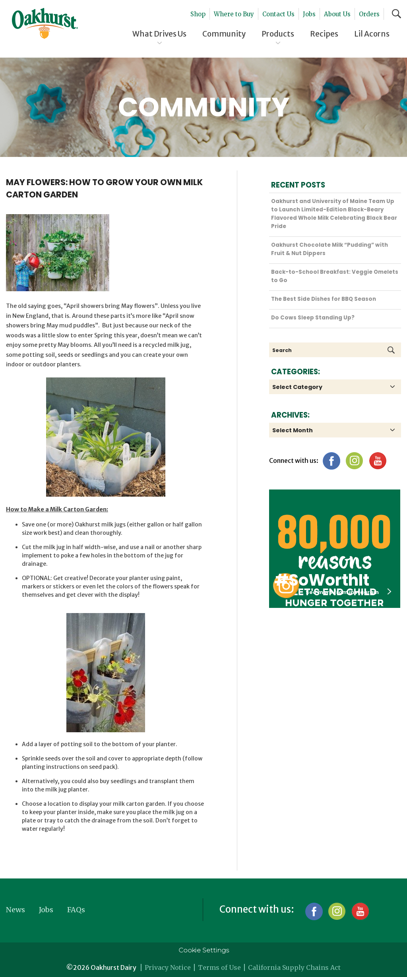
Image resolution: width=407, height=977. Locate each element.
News (15, 909)
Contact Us (278, 14)
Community (224, 34)
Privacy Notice (168, 967)
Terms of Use (219, 967)
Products (278, 34)
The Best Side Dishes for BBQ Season (323, 299)
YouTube (377, 461)
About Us (337, 14)
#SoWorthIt (321, 580)
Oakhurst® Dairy (45, 23)
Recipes (324, 34)
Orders (369, 14)
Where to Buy (234, 14)
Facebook (331, 461)
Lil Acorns (372, 34)
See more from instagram (348, 592)
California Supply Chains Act (294, 967)
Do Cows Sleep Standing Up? (313, 317)
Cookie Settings (203, 950)
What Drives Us (159, 34)
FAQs (76, 909)
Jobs (309, 14)
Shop (197, 14)
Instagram (354, 461)
